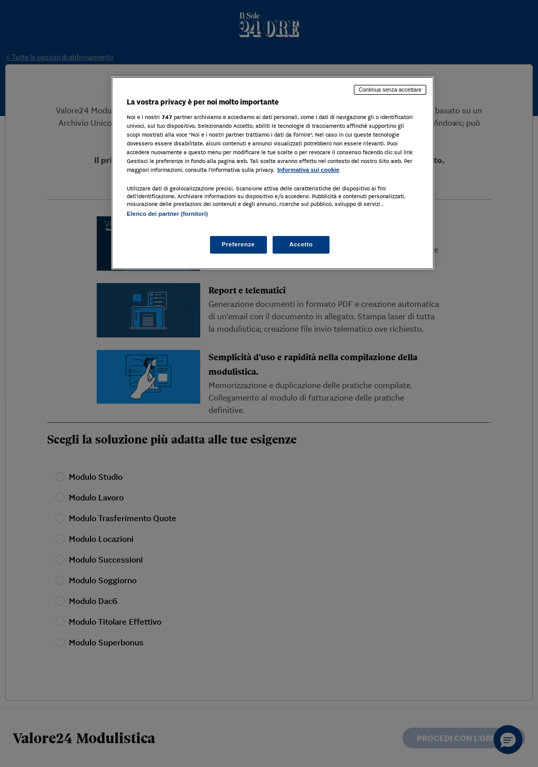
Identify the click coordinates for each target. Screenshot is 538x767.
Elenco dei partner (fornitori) (167, 214)
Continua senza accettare (390, 89)
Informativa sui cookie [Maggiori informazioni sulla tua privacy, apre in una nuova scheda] (308, 170)
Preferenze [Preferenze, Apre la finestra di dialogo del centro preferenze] (238, 244)
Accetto (301, 244)
